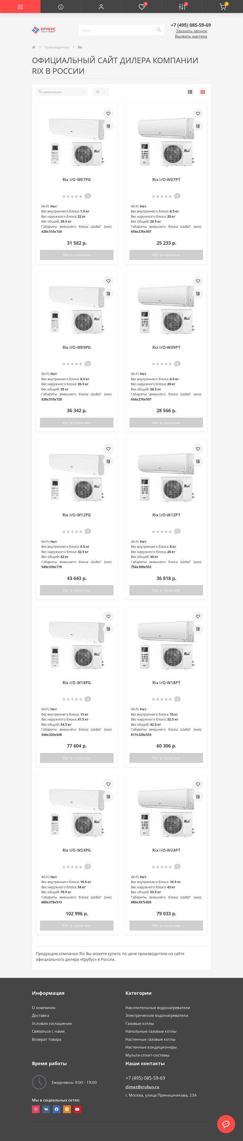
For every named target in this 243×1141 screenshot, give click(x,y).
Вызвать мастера (191, 36)
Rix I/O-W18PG (77, 682)
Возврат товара (46, 1039)
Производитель (57, 47)
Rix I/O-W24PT (166, 850)
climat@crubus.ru (142, 1086)
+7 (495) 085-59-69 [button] (145, 1078)
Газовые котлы (139, 1023)
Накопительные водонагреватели (157, 1007)
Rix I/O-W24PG (77, 850)
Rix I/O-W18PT (166, 682)
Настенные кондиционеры (151, 1047)
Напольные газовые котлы (151, 1031)
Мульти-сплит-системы (147, 1055)
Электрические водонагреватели (156, 1015)
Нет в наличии (77, 254)
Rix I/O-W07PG (77, 179)
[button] (101, 6)
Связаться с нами (48, 1031)
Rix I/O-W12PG (77, 514)
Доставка (40, 1015)
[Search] (158, 30)
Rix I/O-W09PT (166, 347)
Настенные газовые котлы (150, 1039)
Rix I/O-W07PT (166, 179)
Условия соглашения (52, 1023)
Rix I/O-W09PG (77, 347)
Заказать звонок (191, 31)
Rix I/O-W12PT (166, 514)
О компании (44, 1007)
